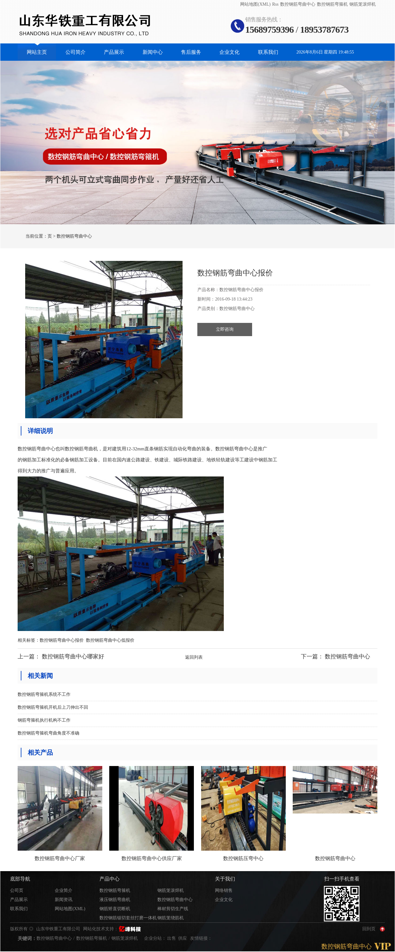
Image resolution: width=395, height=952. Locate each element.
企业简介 (63, 890)
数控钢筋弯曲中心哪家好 (73, 656)
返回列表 (194, 657)
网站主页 (37, 52)
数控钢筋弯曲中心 (297, 4)
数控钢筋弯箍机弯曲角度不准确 (48, 733)
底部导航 (20, 879)
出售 (172, 938)
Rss (275, 4)
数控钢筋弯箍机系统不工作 (44, 694)
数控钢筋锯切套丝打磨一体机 (128, 917)
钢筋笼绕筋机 (170, 917)
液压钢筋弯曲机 (114, 899)
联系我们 (268, 52)
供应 (183, 938)
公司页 (16, 890)
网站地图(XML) (255, 4)
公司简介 (75, 52)
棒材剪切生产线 (172, 908)
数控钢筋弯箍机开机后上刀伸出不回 (53, 707)
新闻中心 (153, 52)
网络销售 (224, 890)
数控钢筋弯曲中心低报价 (110, 640)
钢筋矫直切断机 (114, 908)
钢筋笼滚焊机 (362, 4)
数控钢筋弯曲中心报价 (62, 640)
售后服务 (191, 52)
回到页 (368, 929)
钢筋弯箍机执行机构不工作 (44, 720)
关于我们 (225, 879)
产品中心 (109, 879)
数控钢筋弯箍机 (332, 4)
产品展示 (114, 52)
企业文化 (229, 52)
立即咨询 (225, 329)
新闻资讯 (63, 899)
